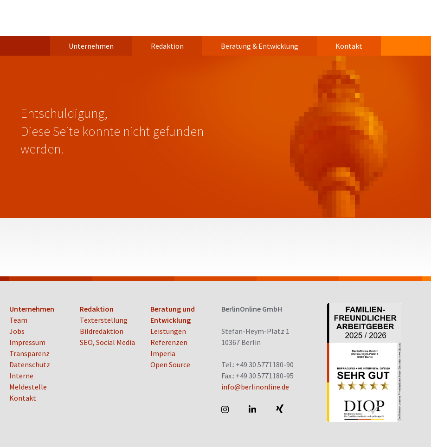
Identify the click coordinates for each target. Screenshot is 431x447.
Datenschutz (29, 364)
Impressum (27, 342)
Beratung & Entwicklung (259, 46)
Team (18, 320)
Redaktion (167, 46)
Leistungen (168, 331)
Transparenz (29, 353)
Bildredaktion (101, 331)
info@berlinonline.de (255, 386)
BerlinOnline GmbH (46, 18)
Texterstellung (104, 320)
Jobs (17, 331)
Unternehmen (91, 46)
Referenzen (168, 342)
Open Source (170, 364)
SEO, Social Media (107, 342)
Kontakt (348, 46)
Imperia (162, 353)
